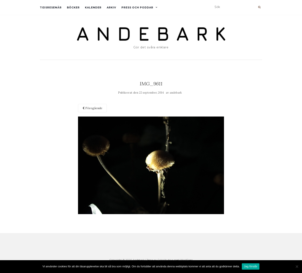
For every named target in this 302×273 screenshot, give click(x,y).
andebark (176, 92)
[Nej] (297, 266)
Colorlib (162, 259)
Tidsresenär (51, 7)
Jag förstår (250, 266)
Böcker (73, 7)
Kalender (93, 7)
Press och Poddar (137, 7)
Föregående (92, 108)
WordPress (186, 259)
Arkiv (111, 7)
